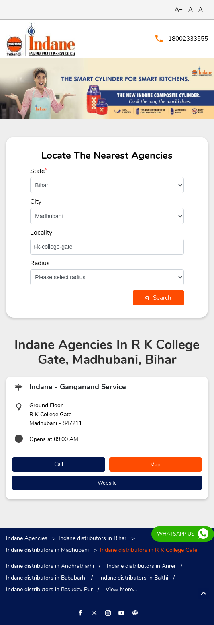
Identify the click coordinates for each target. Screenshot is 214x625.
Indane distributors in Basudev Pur (49, 589)
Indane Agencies (27, 538)
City (35, 201)
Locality (41, 232)
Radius (40, 263)
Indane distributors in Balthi (133, 578)
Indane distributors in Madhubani (47, 550)
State (38, 171)
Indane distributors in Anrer (141, 566)
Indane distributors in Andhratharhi (50, 566)
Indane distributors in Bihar (92, 538)
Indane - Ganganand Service (77, 387)
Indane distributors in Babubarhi (46, 578)
